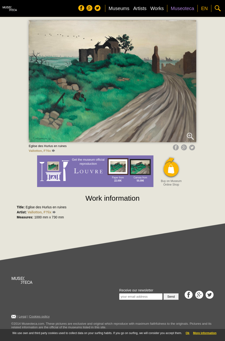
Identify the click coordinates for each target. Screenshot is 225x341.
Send (171, 296)
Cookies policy (39, 316)
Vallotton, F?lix (42, 151)
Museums (119, 8)
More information (204, 333)
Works (157, 8)
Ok (187, 333)
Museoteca (182, 8)
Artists (139, 8)
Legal (23, 316)
